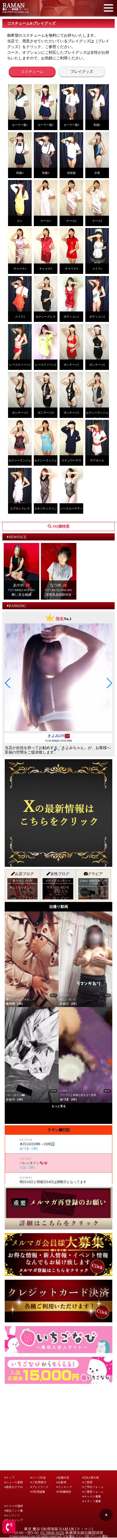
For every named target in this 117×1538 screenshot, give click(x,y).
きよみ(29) (56, 736)
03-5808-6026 (52, 1532)
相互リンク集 (14, 1510)
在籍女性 (63, 1477)
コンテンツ (12, 1515)
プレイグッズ (81, 72)
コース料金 (38, 1477)
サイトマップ (14, 1520)
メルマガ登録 (14, 1506)
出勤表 (61, 1482)
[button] (8, 683)
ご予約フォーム (93, 1487)
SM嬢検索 (64, 1492)
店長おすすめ (14, 1487)
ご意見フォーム (93, 1492)
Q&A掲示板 (91, 1477)
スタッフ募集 (92, 1501)
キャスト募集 (92, 1496)
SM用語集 (38, 1492)
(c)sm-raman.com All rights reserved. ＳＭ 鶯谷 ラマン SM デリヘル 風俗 (58, 1536)
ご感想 (87, 1482)
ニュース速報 (14, 1482)
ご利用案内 (38, 1482)
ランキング (64, 1487)
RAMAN (13, 5)
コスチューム (32, 72)
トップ (9, 1477)
